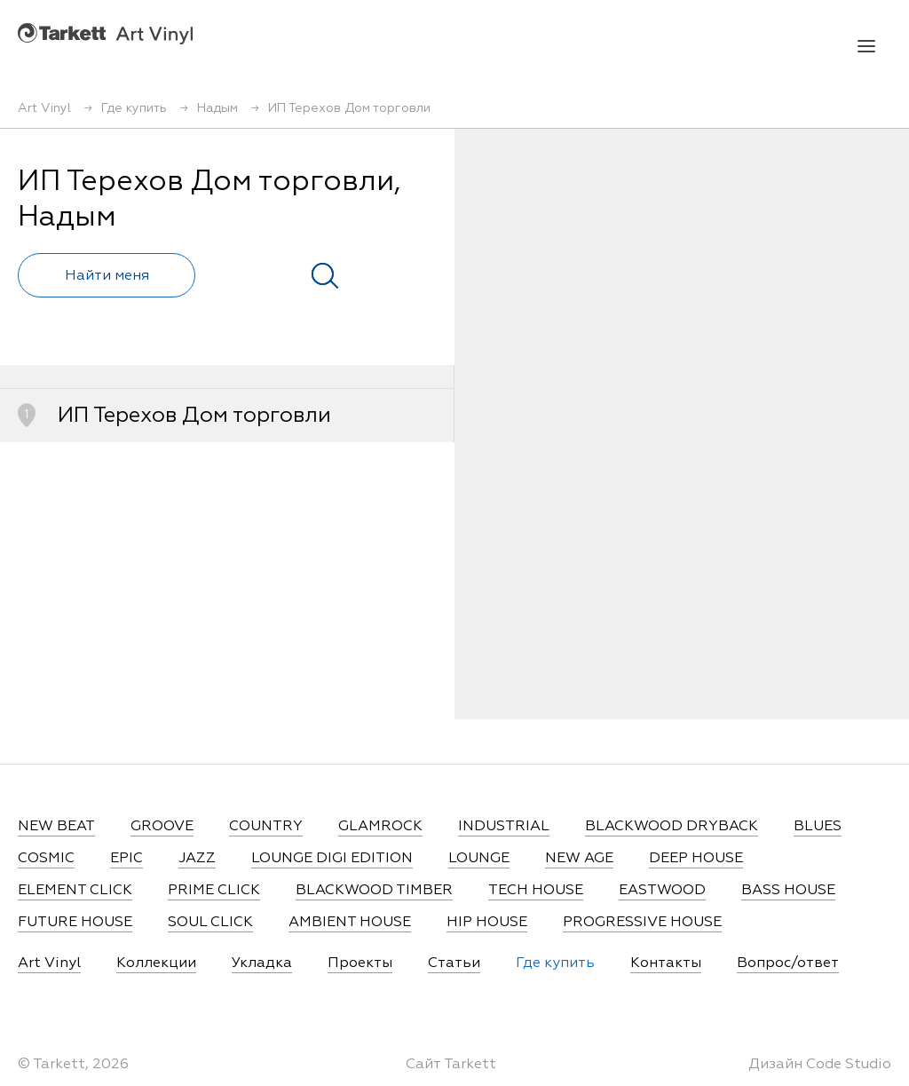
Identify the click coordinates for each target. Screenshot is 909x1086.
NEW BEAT (56, 827)
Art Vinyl (105, 33)
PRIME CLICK (214, 891)
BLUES (818, 827)
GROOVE (162, 827)
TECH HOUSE (535, 891)
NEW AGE (579, 859)
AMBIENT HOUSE (350, 923)
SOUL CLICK (210, 923)
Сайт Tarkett (451, 1065)
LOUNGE (479, 859)
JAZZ (197, 859)
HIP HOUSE (487, 923)
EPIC (126, 859)
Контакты (665, 963)
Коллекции (156, 963)
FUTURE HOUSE (75, 923)
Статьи (454, 963)
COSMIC (46, 859)
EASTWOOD (662, 891)
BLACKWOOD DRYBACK (671, 827)
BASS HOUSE (788, 891)
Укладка (262, 963)
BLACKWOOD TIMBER (374, 891)
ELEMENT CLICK (75, 891)
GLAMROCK (380, 827)
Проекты (360, 963)
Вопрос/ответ (788, 963)
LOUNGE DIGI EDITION (332, 859)
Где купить (555, 963)
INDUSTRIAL (503, 827)
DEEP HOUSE (696, 859)
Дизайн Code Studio (819, 1065)
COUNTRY (266, 827)
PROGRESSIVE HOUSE (642, 923)
